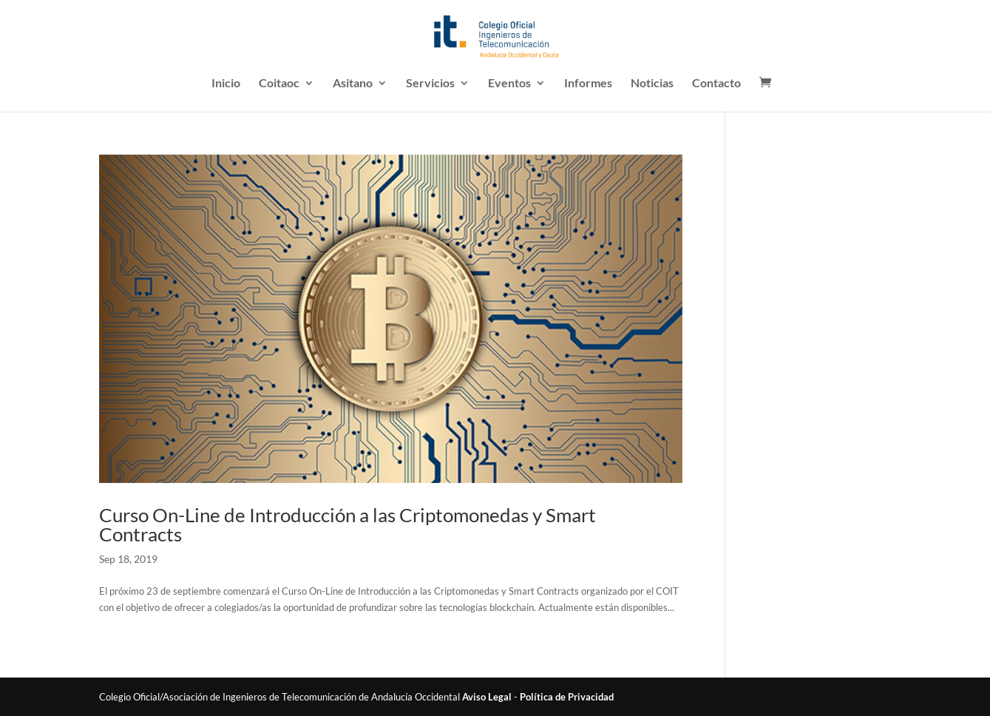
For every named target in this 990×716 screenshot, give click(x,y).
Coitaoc (279, 84)
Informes (588, 84)
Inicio (225, 84)
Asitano (353, 84)
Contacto (716, 84)
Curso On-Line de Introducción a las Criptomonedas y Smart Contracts (347, 524)
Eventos (509, 84)
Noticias (652, 84)
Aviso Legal (487, 697)
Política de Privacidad (567, 697)
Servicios (430, 84)
